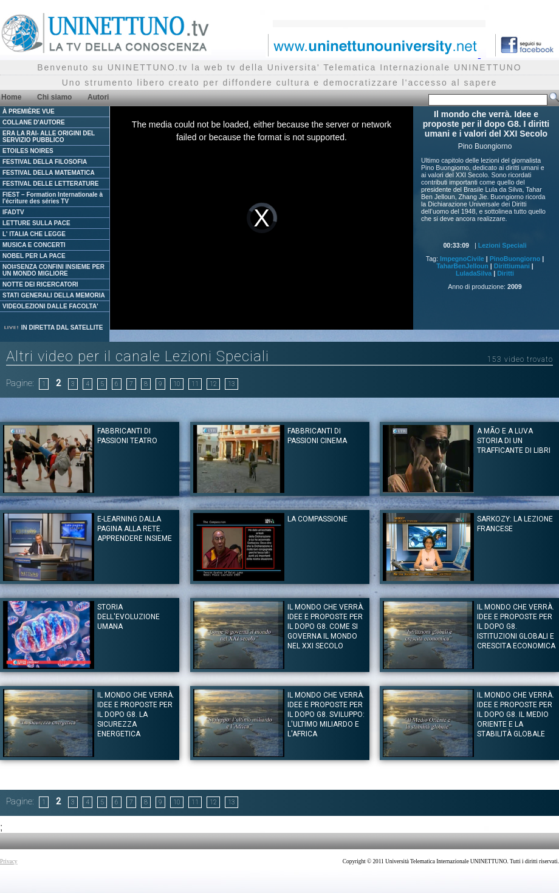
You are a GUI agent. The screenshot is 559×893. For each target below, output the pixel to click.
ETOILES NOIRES (27, 151)
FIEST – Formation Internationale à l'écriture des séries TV (52, 198)
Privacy (9, 861)
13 (231, 384)
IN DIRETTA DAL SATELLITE (53, 327)
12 (213, 384)
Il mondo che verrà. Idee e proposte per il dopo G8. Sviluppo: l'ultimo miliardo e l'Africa (326, 714)
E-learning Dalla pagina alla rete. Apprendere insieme (134, 529)
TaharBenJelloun (462, 266)
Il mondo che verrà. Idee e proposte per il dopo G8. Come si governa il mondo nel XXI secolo (326, 626)
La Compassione (317, 519)
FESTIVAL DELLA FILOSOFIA (44, 161)
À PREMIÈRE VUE (28, 111)
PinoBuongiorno (515, 258)
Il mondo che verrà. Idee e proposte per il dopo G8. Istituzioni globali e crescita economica (516, 626)
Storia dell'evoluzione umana (128, 617)
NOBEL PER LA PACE (34, 256)
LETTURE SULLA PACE (36, 223)
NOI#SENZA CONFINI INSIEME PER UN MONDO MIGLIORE (53, 270)
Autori (98, 97)
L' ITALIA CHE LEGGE (34, 234)
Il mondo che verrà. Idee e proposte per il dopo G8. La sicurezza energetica (135, 714)
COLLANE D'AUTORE (33, 122)
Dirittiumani (512, 266)
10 (176, 384)
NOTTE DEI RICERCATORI (40, 284)
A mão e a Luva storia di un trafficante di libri (513, 441)
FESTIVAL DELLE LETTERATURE (50, 183)
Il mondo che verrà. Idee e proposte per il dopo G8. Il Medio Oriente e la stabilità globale (515, 714)
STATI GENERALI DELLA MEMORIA (53, 295)
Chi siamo (54, 97)
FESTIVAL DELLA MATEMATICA (48, 172)
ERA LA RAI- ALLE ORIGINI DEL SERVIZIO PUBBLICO (48, 136)
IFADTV (13, 212)
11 (195, 384)
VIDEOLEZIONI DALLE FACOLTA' (50, 306)
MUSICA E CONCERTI (34, 245)
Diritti (505, 273)
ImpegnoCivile (462, 258)
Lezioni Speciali (502, 245)
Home (11, 97)
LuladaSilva (474, 273)
